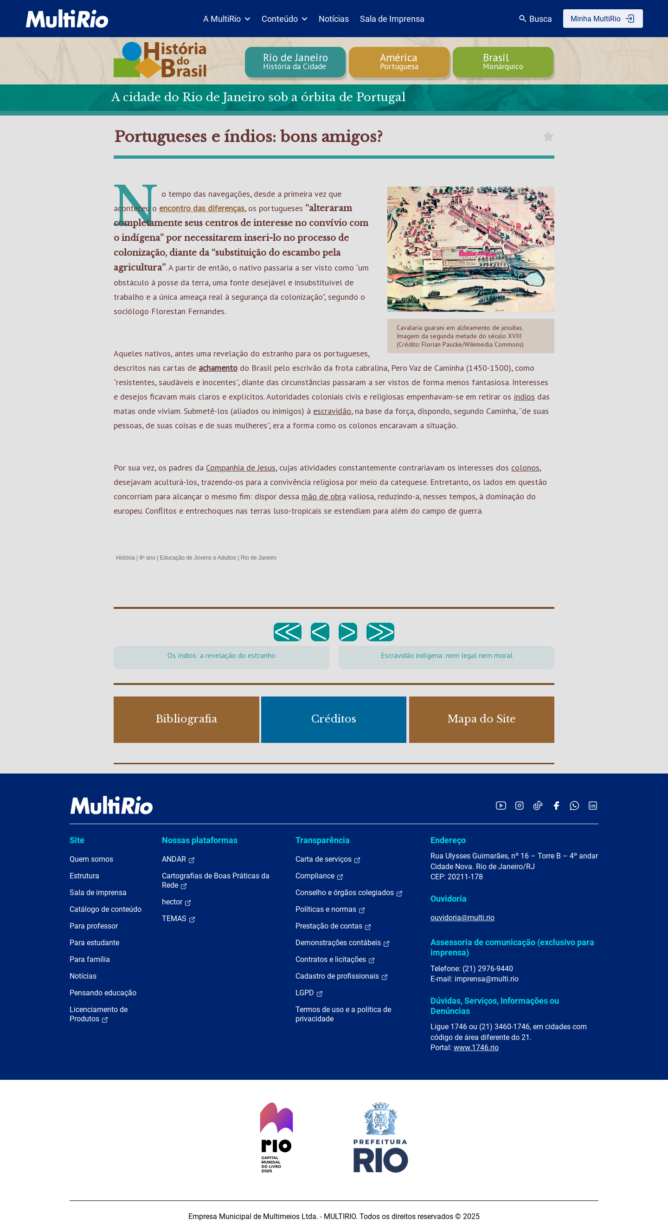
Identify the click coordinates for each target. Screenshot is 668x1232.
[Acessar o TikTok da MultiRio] (538, 805)
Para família (90, 959)
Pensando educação (103, 992)
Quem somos (91, 859)
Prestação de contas (333, 926)
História (125, 558)
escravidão (332, 411)
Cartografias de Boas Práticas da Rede (216, 880)
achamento (218, 367)
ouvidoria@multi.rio (462, 917)
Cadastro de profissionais (341, 976)
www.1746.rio (476, 1047)
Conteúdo (285, 19)
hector (177, 902)
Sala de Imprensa (392, 19)
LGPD (309, 993)
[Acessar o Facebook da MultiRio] (556, 805)
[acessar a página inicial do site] (67, 18)
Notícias (334, 19)
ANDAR (178, 859)
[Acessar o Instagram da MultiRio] (519, 805)
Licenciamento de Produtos (99, 1014)
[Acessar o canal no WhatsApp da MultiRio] (574, 805)
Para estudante (94, 942)
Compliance (319, 876)
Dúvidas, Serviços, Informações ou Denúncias (494, 1006)
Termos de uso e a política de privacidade (343, 1014)
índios (524, 396)
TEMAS (179, 918)
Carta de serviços (328, 859)
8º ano (147, 558)
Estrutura (84, 875)
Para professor (94, 926)
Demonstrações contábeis (342, 943)
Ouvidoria (448, 898)
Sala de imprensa (98, 892)
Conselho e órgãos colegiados (349, 892)
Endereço (448, 840)
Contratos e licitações (335, 959)
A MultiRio (226, 19)
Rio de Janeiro (258, 558)
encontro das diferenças (201, 208)
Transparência (322, 840)
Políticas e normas (330, 909)
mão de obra (324, 496)
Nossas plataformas (200, 840)
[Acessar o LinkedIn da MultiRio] (592, 805)
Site (77, 840)
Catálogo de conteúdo (105, 909)
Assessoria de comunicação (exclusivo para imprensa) (512, 947)
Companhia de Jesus (241, 467)
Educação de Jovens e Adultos (198, 558)
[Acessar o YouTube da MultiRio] (501, 805)
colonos (525, 467)
